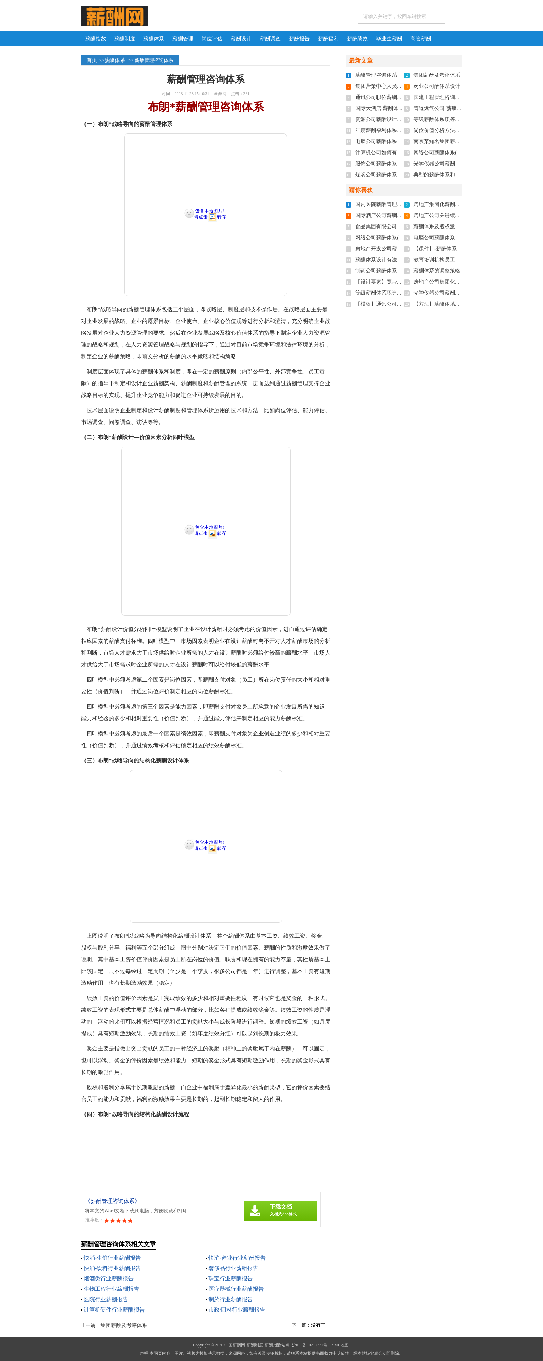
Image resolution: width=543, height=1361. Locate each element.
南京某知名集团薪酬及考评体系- (450, 141)
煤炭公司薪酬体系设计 (381, 174)
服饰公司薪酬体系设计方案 (386, 163)
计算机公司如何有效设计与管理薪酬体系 (402, 152)
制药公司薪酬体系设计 (381, 271)
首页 (92, 60)
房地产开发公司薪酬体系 (383, 248)
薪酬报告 (299, 38)
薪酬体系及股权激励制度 (442, 226)
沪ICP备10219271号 (310, 1345)
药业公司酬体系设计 (436, 86)
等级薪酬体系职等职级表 (442, 119)
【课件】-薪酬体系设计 (440, 248)
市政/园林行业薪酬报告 (236, 1310)
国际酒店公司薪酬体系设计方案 (391, 215)
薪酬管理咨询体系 (376, 75)
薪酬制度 (124, 38)
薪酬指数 (95, 38)
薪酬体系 (153, 38)
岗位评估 (212, 38)
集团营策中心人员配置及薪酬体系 (394, 86)
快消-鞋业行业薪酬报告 (237, 1258)
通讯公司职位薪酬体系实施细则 (391, 97)
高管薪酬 (420, 38)
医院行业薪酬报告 (106, 1299)
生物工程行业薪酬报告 (111, 1289)
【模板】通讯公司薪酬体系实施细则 (396, 304)
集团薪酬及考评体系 (123, 1325)
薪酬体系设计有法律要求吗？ (389, 259)
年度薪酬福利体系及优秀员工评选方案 (399, 130)
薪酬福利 (328, 38)
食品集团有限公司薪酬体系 (386, 226)
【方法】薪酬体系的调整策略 (447, 304)
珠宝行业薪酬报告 (230, 1278)
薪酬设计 (241, 38)
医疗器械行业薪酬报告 (236, 1289)
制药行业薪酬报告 (230, 1299)
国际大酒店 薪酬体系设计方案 (389, 108)
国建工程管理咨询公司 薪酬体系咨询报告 (460, 97)
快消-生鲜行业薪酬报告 (112, 1258)
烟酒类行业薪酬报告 (109, 1278)
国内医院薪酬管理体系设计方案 (391, 204)
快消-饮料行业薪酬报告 (112, 1268)
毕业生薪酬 (389, 38)
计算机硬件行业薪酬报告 (114, 1310)
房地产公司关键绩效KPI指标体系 (451, 215)
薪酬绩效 (357, 38)
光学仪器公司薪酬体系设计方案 (449, 163)
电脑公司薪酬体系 (376, 141)
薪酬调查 (270, 38)
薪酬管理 (182, 38)
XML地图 (340, 1345)
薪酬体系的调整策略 (436, 271)
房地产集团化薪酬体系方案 (444, 204)
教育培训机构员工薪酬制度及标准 (452, 259)
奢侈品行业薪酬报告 (233, 1268)
